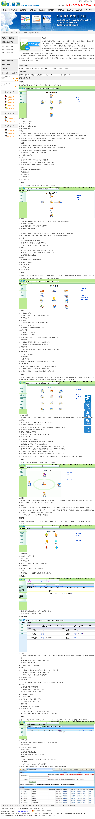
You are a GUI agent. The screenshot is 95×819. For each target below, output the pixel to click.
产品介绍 (14, 10)
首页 (12, 33)
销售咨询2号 (10, 100)
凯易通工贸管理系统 (7, 60)
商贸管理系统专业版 (7, 46)
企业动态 (79, 10)
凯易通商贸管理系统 (7, 42)
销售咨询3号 (10, 103)
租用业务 (42, 10)
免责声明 (72, 805)
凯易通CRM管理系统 (8, 38)
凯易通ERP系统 (6, 64)
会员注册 (79, 1)
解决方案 (23, 10)
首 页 (5, 10)
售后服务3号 (10, 136)
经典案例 (51, 10)
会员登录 (86, 1)
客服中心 (70, 10)
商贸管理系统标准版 (7, 49)
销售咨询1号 (10, 97)
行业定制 (4, 68)
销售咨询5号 (10, 108)
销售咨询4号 (10, 105)
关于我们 (89, 10)
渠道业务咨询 (11, 118)
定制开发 (33, 10)
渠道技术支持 (11, 121)
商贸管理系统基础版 (7, 52)
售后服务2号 (10, 133)
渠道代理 (61, 10)
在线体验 (92, 1)
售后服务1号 (10, 131)
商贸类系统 (24, 33)
